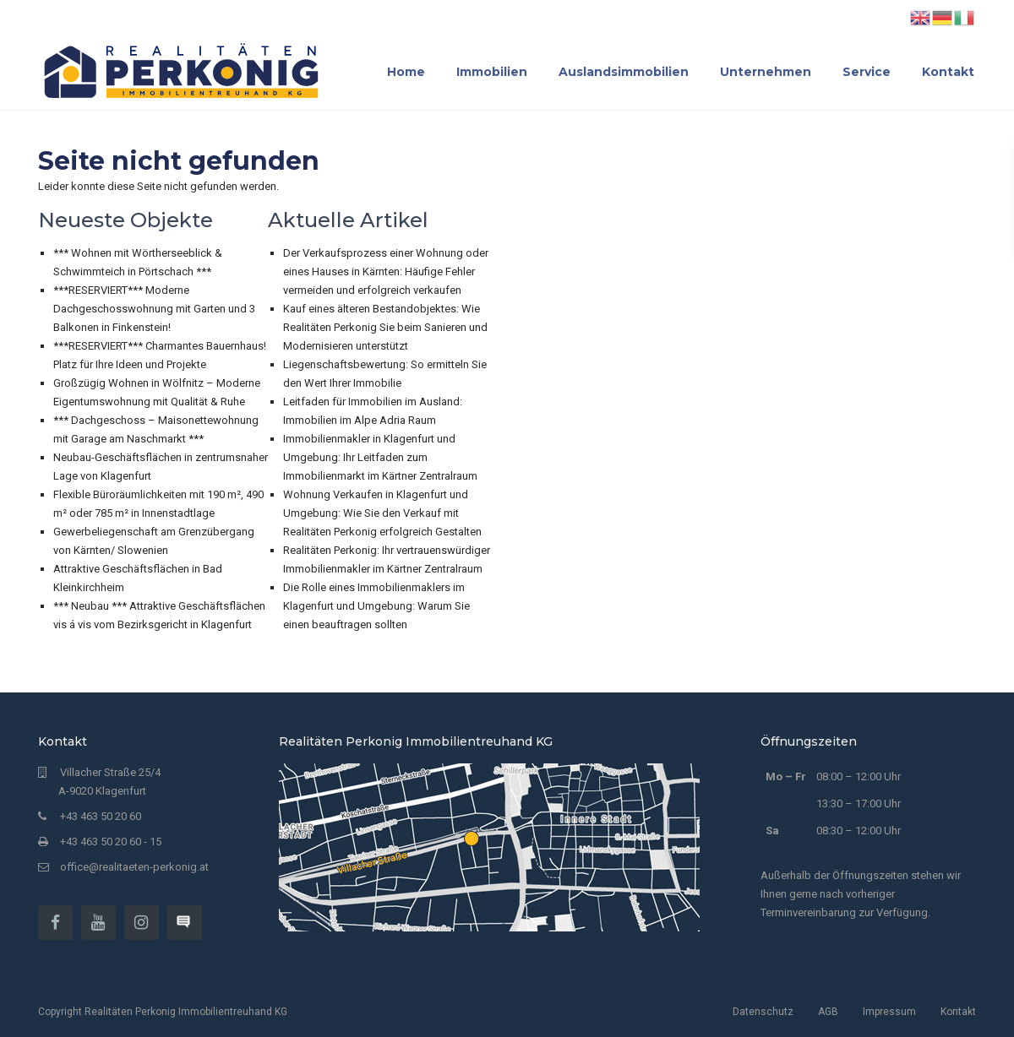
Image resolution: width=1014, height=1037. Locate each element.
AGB (828, 1012)
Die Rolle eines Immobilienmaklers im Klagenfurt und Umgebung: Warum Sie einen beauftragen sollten (376, 606)
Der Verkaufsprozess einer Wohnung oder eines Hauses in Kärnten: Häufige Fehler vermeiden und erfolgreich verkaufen (385, 271)
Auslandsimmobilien (624, 71)
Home (406, 71)
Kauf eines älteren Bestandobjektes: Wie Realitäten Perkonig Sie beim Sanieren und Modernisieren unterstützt (385, 327)
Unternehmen (765, 71)
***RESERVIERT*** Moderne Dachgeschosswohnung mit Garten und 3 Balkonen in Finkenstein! (154, 309)
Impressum (889, 1012)
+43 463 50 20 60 (100, 816)
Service (866, 71)
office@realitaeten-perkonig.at (134, 867)
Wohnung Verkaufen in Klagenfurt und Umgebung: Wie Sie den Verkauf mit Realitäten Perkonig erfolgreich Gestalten (382, 513)
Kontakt (948, 71)
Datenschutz (763, 1012)
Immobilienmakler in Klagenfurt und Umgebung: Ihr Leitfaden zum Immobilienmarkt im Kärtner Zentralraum (380, 457)
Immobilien (491, 71)
